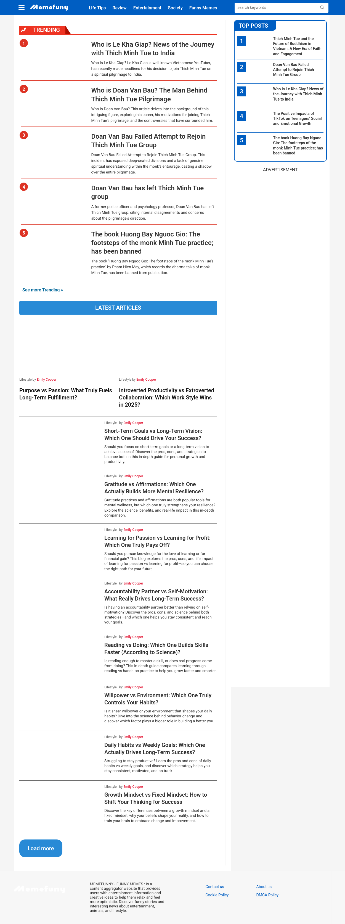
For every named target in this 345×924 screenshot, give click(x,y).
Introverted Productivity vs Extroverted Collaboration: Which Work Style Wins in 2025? (166, 397)
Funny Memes (203, 7)
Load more (41, 848)
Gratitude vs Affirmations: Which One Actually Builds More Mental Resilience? (153, 488)
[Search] (270, 7)
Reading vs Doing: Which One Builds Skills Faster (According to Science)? (156, 649)
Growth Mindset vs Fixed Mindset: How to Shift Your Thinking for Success (155, 798)
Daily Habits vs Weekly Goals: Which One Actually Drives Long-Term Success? (154, 748)
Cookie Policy (217, 895)
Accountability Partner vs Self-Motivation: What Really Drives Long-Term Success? (156, 595)
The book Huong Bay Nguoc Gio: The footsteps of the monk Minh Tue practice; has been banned (152, 242)
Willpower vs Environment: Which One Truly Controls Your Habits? (157, 699)
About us (264, 886)
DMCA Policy (267, 895)
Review (119, 7)
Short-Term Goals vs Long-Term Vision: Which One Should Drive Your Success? (153, 434)
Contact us (215, 886)
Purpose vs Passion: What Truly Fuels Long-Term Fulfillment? (65, 394)
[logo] (49, 8)
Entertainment (147, 7)
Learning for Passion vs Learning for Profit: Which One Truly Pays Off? (157, 541)
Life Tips (97, 7)
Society (175, 7)
